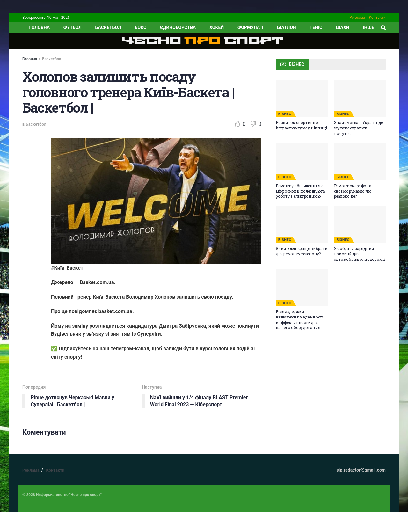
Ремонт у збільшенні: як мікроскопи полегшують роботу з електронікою (300, 191)
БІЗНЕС (284, 114)
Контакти (377, 17)
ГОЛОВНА (39, 27)
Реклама (357, 17)
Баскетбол (108, 27)
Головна (29, 59)
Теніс (316, 27)
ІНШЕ (368, 27)
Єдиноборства (178, 27)
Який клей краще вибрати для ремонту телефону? (301, 251)
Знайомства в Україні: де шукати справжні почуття (358, 128)
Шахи (342, 27)
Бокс (140, 27)
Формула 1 (250, 27)
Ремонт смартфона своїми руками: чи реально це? (352, 191)
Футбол (72, 27)
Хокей (216, 27)
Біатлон (286, 27)
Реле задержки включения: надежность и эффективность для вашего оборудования (300, 319)
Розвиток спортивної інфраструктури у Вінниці (301, 125)
